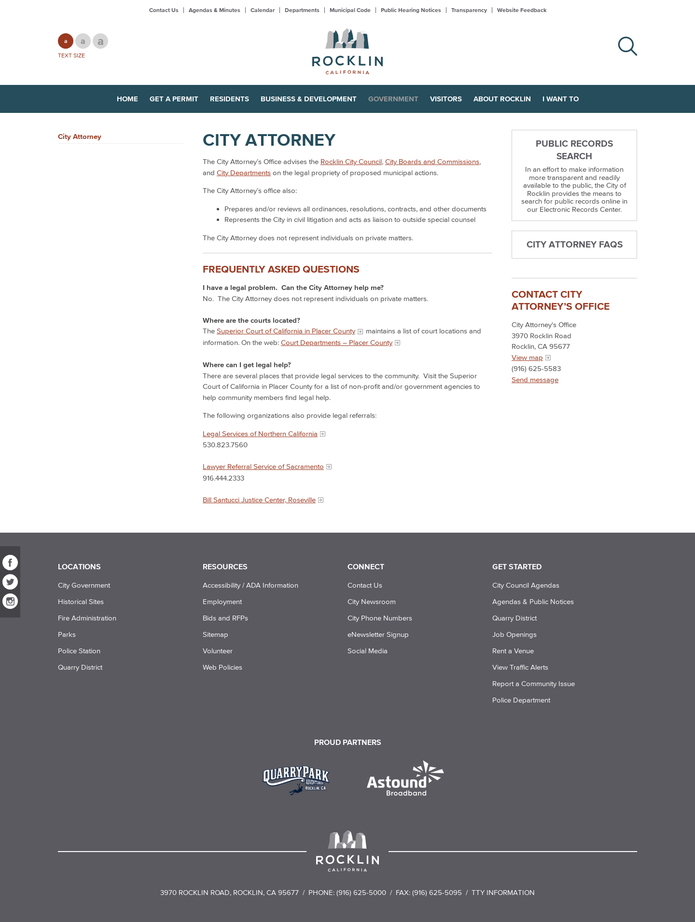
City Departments (244, 172)
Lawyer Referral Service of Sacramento (263, 466)
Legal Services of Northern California (260, 433)
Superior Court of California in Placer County (286, 331)
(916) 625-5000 (361, 892)
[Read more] (299, 779)
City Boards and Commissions (432, 161)
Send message (535, 379)
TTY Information (503, 892)
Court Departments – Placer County (336, 342)
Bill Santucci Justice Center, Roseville (259, 499)
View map (527, 357)
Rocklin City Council (351, 161)
